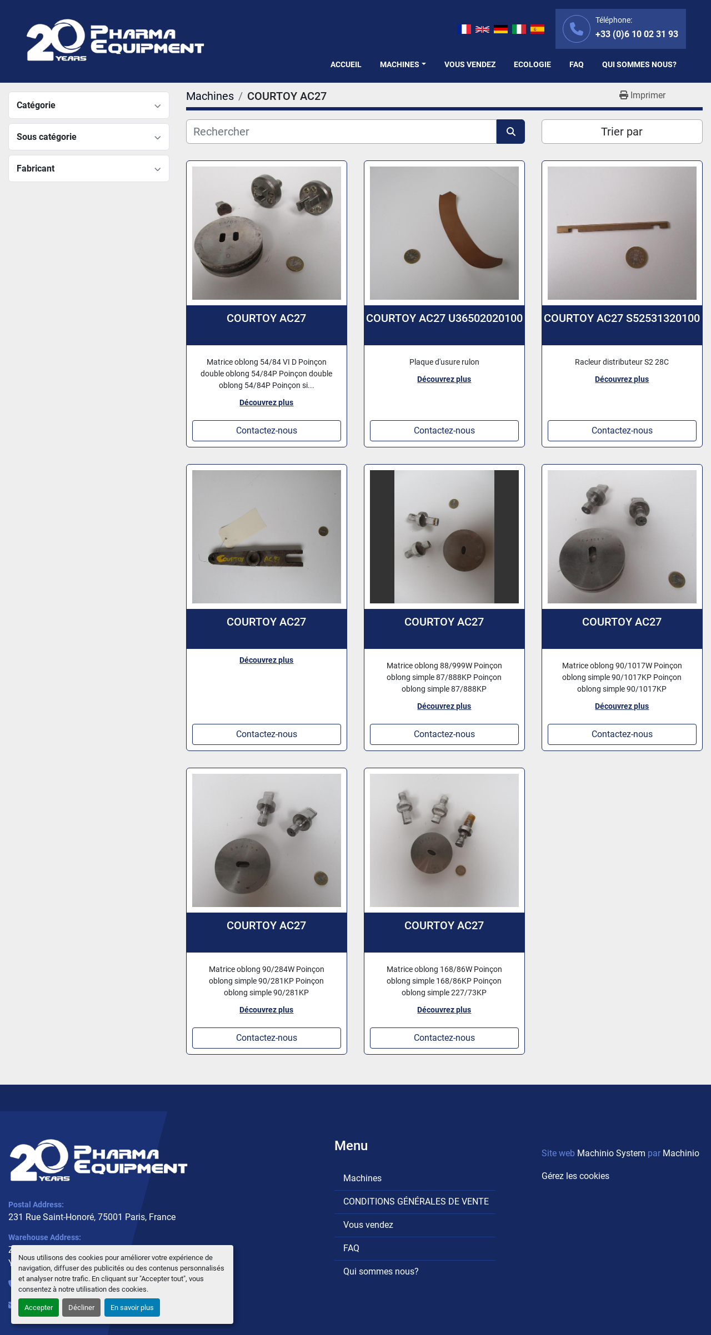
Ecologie (532, 64)
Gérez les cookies (575, 1176)
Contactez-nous (266, 430)
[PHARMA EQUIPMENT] (98, 1160)
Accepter (38, 1307)
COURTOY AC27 (266, 318)
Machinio (681, 1153)
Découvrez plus (266, 402)
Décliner (81, 1307)
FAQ (576, 64)
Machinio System (611, 1153)
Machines (399, 64)
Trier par (622, 131)
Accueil (346, 64)
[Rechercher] (341, 131)
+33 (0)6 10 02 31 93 (636, 34)
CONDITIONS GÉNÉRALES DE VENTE (416, 1201)
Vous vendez (469, 64)
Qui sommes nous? (639, 64)
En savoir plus (132, 1307)
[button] (403, 64)
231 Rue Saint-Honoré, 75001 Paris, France (92, 1217)
